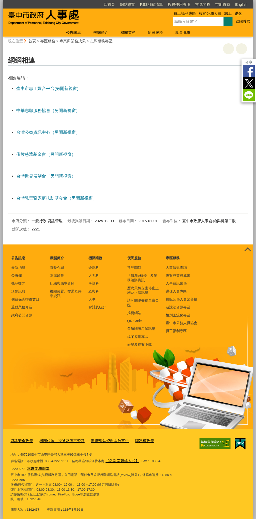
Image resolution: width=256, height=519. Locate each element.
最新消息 (18, 268)
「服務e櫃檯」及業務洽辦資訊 (142, 278)
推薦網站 (134, 313)
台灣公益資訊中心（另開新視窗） (48, 132)
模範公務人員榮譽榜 (181, 299)
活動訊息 (18, 291)
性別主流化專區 (178, 315)
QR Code (134, 321)
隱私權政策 (129, 440)
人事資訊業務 (176, 283)
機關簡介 (100, 32)
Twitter (249, 83)
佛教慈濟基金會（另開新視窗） (46, 154)
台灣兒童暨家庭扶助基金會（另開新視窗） (56, 198)
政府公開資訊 (21, 315)
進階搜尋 (243, 21)
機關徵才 (18, 283)
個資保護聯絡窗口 (25, 299)
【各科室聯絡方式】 (120, 459)
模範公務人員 (210, 13)
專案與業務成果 (73, 41)
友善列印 (228, 48)
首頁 (32, 41)
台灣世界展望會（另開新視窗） (46, 176)
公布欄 (16, 276)
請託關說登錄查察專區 (143, 302)
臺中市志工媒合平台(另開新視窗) (47, 88)
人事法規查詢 (176, 268)
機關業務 (128, 32)
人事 (92, 299)
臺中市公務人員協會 (181, 323)
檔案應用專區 (137, 337)
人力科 (93, 276)
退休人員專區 (176, 291)
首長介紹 (57, 268)
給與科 (93, 291)
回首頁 (109, 4)
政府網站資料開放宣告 (98, 440)
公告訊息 (73, 32)
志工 (228, 13)
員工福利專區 (185, 13)
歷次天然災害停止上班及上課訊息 (143, 290)
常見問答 (202, 4)
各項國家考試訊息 (141, 329)
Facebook (249, 71)
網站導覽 (127, 4)
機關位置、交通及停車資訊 (66, 293)
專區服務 (182, 32)
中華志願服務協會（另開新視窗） (48, 110)
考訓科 (93, 283)
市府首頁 (222, 4)
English (241, 4)
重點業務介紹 (21, 307)
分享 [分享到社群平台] (248, 62)
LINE (249, 95)
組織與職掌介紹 (62, 283)
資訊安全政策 (20, 440)
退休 (238, 13)
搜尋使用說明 (179, 4)
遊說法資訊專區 (178, 307)
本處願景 (57, 276)
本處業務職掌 (21, 466)
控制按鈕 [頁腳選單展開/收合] (247, 249)
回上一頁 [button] (241, 48)
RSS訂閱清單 (151, 4)
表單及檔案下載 (139, 344)
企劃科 (93, 268)
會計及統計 (97, 307)
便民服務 (155, 32)
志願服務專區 (101, 41)
